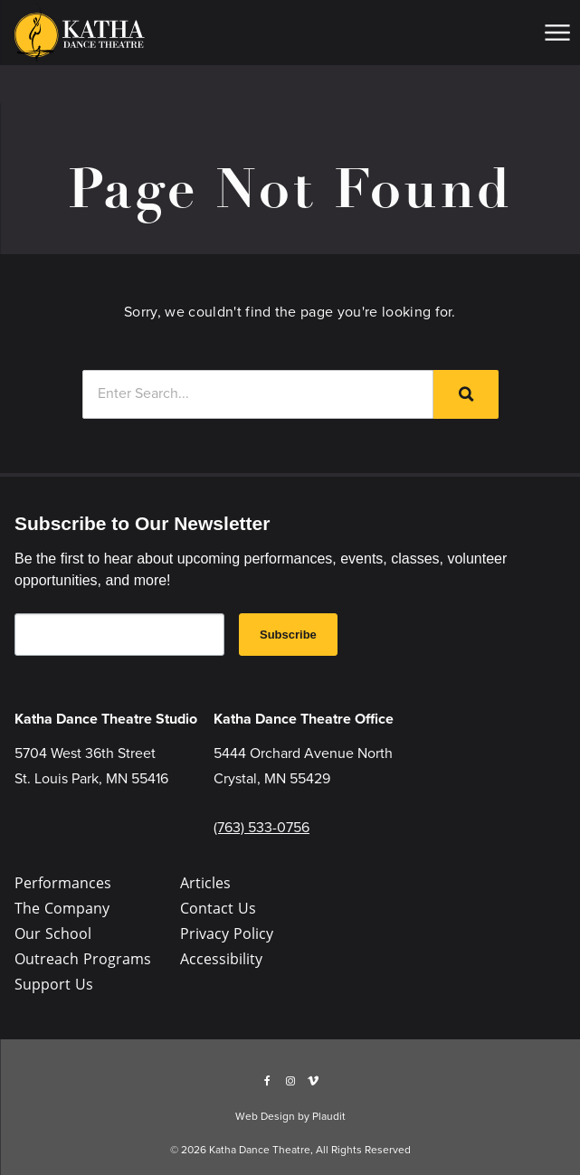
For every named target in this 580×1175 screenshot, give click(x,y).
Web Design (265, 1116)
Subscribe (288, 634)
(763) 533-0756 (261, 827)
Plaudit (329, 1116)
